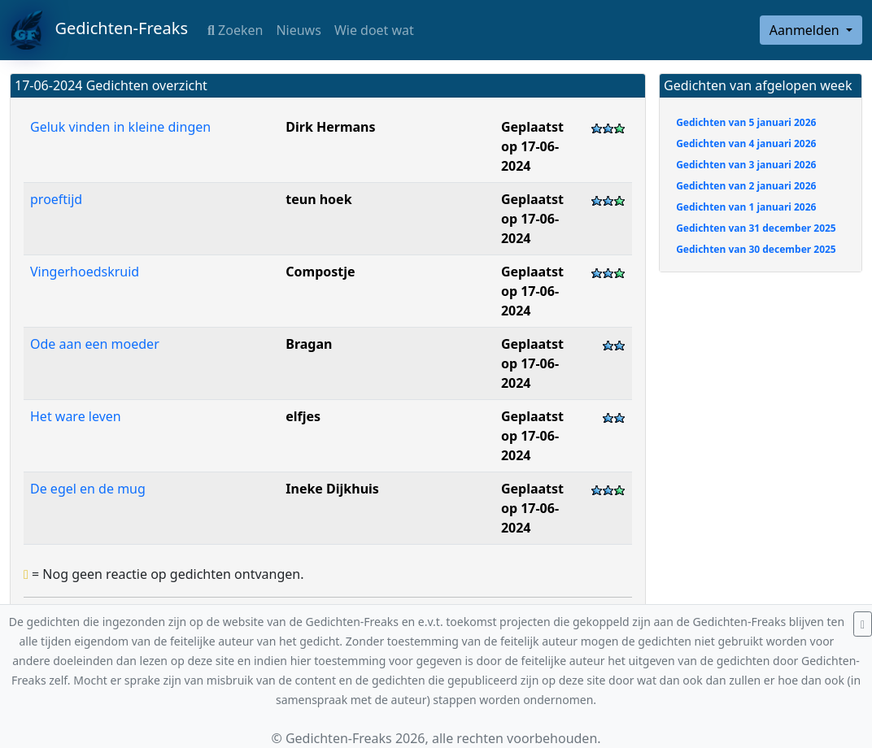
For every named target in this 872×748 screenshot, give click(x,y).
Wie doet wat (374, 30)
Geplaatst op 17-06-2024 (532, 146)
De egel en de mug (88, 489)
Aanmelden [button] (806, 30)
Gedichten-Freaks (99, 30)
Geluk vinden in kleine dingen (120, 127)
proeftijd (56, 199)
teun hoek (318, 199)
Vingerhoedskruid (84, 271)
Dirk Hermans (330, 127)
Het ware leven (75, 416)
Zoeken (235, 30)
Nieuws (298, 30)
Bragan (309, 344)
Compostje (320, 271)
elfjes (303, 416)
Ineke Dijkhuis (332, 489)
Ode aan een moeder (94, 344)
